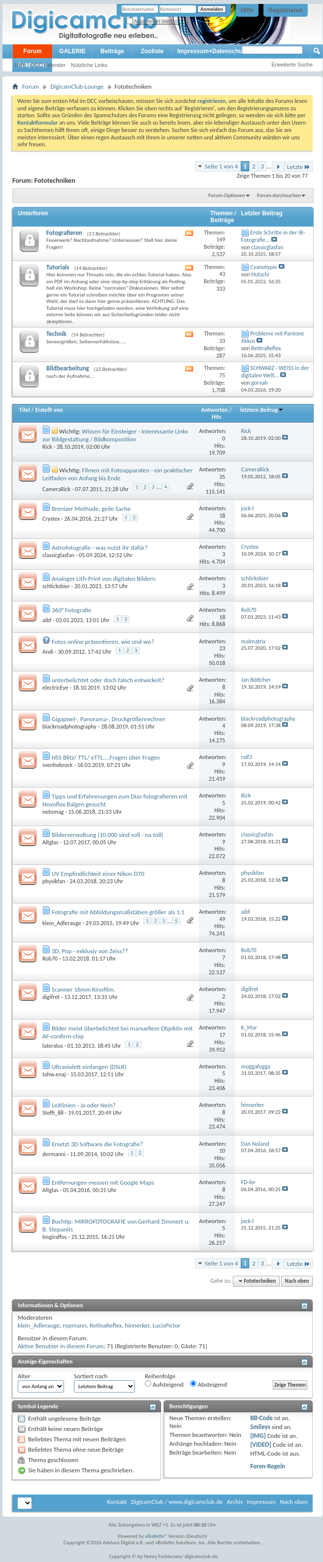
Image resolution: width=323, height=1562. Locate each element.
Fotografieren (64, 232)
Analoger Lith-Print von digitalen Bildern (104, 578)
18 (222, 515)
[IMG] (258, 1435)
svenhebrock (57, 765)
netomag (53, 811)
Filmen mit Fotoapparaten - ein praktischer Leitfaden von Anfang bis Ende (117, 474)
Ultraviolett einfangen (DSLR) (89, 1066)
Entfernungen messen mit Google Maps (103, 1182)
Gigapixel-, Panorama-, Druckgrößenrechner (108, 719)
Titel (24, 409)
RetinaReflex (106, 1325)
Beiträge (112, 51)
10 (222, 1150)
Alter (24, 1376)
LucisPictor (167, 1325)
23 (222, 648)
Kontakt (117, 1501)
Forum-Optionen (226, 195)
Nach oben (297, 1281)
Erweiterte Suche (292, 64)
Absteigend (208, 1384)
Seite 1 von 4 (221, 166)
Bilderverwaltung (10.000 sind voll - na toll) (107, 834)
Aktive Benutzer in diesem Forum (60, 1346)
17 (222, 1034)
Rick (47, 446)
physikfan (53, 881)
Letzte (298, 166)
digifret (51, 997)
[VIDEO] (260, 1444)
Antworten (214, 409)
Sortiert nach (90, 1376)
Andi (47, 651)
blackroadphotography (69, 726)
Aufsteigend (164, 1384)
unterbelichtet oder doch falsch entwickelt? (108, 680)
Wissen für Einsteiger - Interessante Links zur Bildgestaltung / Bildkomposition (115, 435)
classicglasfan (58, 555)
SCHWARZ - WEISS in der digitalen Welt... (275, 372)
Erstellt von (49, 409)
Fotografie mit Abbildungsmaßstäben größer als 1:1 (118, 912)
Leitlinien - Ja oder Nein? (84, 1105)
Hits (216, 416)
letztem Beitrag (262, 409)
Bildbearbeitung (67, 368)
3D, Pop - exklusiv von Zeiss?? (90, 951)
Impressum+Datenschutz (212, 51)
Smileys (260, 1426)
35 (222, 476)
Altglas (50, 842)
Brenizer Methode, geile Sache (91, 508)
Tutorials (57, 267)
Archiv (234, 1501)
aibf (46, 620)
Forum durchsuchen (279, 195)
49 (222, 919)
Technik (56, 333)
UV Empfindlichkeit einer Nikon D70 (98, 873)
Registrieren (285, 10)
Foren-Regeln (267, 1466)
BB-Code (261, 1418)
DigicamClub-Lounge (76, 86)
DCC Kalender (48, 65)
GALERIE (72, 51)
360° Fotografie (72, 610)
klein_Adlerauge (61, 923)
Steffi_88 (53, 1112)
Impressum (261, 1501)
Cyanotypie (263, 267)
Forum (32, 51)
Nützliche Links (89, 65)
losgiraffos (54, 1236)
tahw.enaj (54, 1074)
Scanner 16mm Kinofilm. (83, 989)
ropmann (74, 1325)
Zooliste (152, 51)
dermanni (53, 1154)
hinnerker (137, 1325)
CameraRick (56, 488)
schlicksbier (56, 586)
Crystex (51, 518)
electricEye (55, 687)
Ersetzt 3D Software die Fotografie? (97, 1144)
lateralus (52, 1045)
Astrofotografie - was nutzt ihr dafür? (100, 547)
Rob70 (50, 958)
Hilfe (247, 10)
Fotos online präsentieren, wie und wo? (103, 641)
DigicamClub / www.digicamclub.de (177, 1501)
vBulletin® (156, 1536)
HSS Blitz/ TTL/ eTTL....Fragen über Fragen (106, 757)
